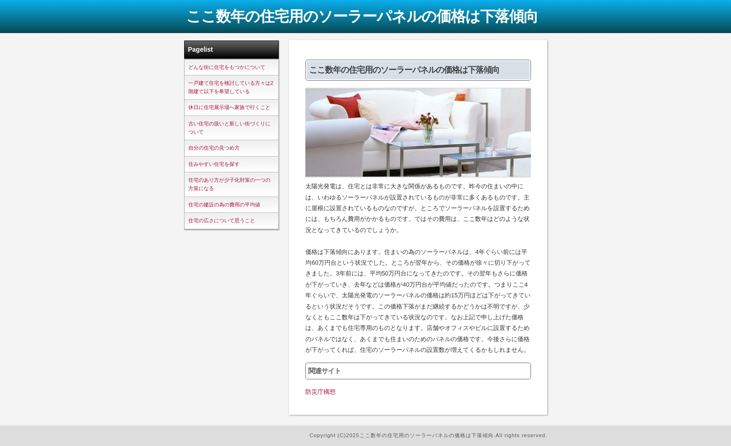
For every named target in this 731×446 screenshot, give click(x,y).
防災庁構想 (320, 391)
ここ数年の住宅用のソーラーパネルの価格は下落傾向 (362, 16)
